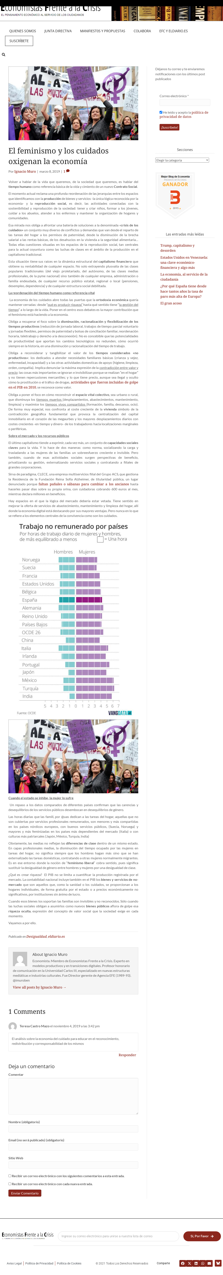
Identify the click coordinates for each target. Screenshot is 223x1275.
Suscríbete (19, 41)
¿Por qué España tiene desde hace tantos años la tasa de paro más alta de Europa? (183, 291)
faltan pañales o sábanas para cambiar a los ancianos (84, 484)
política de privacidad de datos (184, 114)
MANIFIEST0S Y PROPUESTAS (102, 31)
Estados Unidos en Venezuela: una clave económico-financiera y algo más (184, 262)
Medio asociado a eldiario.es (111, 3)
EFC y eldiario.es (173, 31)
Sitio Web (15, 1158)
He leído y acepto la (184, 114)
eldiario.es (56, 936)
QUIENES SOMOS (22, 31)
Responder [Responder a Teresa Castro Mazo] (127, 1055)
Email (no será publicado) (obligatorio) (36, 1140)
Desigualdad (36, 936)
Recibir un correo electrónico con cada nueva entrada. (52, 1184)
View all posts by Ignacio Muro (39, 987)
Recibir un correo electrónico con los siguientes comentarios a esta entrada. (68, 1176)
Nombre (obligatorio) (24, 1122)
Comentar (16, 1074)
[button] (3, 54)
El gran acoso (171, 303)
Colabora (142, 31)
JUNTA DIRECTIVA (58, 31)
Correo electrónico (174, 96)
